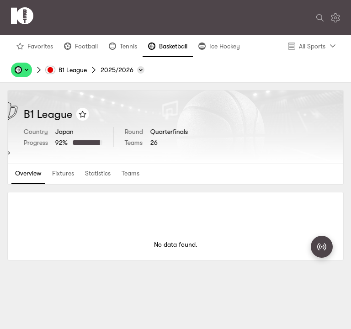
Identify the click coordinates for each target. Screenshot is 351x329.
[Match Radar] (322, 247)
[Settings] (335, 17)
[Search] (320, 18)
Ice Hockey (219, 48)
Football (81, 48)
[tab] (28, 174)
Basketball (167, 48)
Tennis (122, 48)
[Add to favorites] (130, 114)
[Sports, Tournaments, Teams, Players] (21, 70)
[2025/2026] (122, 70)
